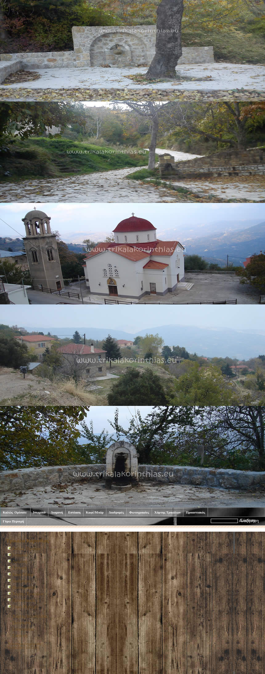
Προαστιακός (195, 512)
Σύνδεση (19, 635)
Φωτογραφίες (139, 512)
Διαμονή (57, 512)
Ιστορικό (39, 512)
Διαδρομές (116, 512)
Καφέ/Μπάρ (95, 512)
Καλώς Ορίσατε (15, 512)
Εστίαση (74, 512)
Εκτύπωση (21, 622)
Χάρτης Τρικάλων (167, 512)
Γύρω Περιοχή (13, 521)
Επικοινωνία (23, 629)
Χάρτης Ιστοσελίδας (30, 616)
